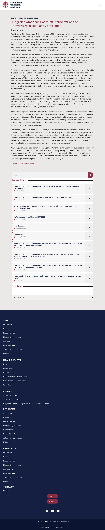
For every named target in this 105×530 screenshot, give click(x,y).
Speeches (7, 385)
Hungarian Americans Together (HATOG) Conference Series (26, 404)
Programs (9, 409)
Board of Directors (10, 345)
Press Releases (9, 368)
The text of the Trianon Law (22, 163)
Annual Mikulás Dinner (11, 399)
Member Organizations (12, 337)
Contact (8, 487)
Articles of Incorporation (12, 349)
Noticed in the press (11, 372)
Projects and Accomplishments (15, 381)
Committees (8, 341)
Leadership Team (9, 333)
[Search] (90, 175)
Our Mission (7, 324)
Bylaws (6, 353)
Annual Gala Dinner (10, 395)
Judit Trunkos (19, 226)
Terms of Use (44, 527)
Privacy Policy (58, 527)
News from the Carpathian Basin (15, 376)
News (5, 364)
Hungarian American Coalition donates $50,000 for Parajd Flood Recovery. (43, 197)
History (6, 329)
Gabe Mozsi (18, 235)
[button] (100, 5)
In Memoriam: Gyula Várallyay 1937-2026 (29, 217)
